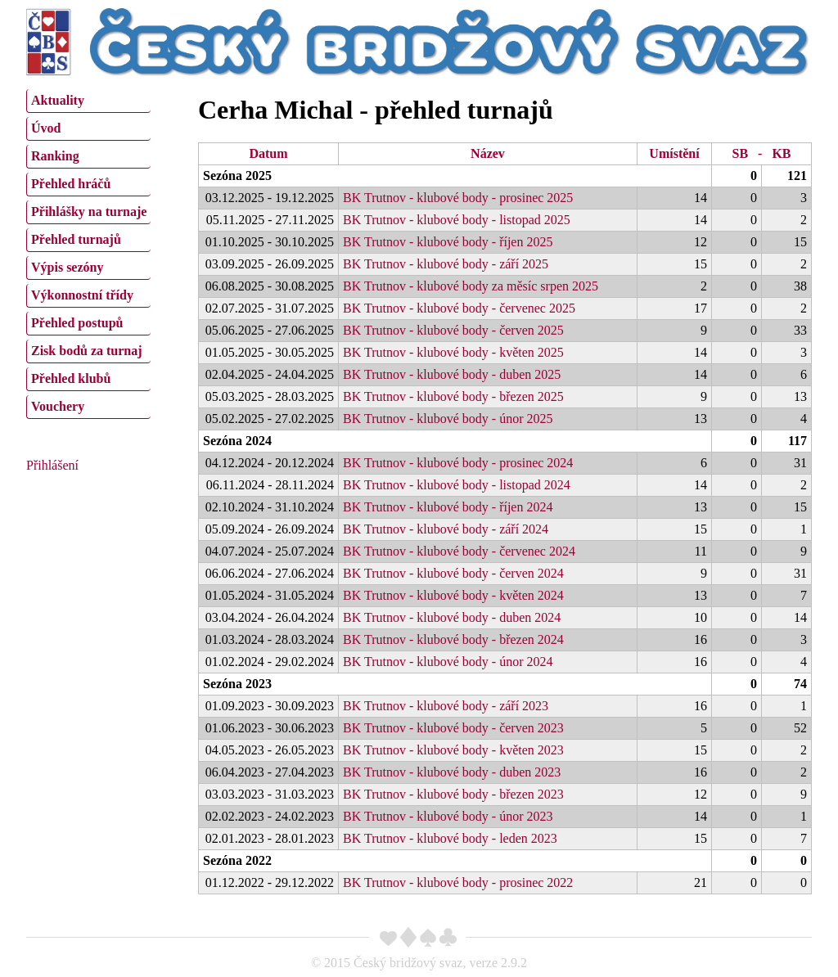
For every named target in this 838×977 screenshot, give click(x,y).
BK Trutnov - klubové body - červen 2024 (453, 573)
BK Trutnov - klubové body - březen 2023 (453, 794)
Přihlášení (52, 465)
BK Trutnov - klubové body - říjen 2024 (447, 507)
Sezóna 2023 (237, 684)
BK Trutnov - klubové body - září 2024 (445, 529)
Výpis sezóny (67, 267)
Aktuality (57, 100)
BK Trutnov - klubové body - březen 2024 (453, 639)
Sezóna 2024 (237, 441)
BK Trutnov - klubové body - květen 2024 (453, 595)
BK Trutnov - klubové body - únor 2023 (447, 816)
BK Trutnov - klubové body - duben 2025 (452, 374)
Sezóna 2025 (237, 175)
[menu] (88, 252)
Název (488, 153)
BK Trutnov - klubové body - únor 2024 (447, 662)
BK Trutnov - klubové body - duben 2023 (452, 772)
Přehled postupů (77, 323)
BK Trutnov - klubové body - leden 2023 (450, 838)
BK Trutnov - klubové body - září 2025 (445, 264)
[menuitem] (88, 101)
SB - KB (761, 153)
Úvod (46, 128)
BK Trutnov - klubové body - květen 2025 (453, 352)
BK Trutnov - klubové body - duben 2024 (452, 617)
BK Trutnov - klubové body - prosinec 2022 (458, 882)
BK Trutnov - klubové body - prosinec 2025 (458, 198)
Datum (268, 153)
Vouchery (57, 406)
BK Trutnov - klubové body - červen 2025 (453, 330)
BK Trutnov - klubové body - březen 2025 (453, 396)
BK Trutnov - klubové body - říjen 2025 (447, 242)
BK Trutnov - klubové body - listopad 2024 (456, 485)
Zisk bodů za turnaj (86, 351)
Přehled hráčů (70, 184)
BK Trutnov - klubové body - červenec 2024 (459, 551)
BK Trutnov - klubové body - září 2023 (445, 706)
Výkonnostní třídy (82, 295)
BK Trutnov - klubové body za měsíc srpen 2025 (470, 286)
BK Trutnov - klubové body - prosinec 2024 (458, 463)
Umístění (674, 153)
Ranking (55, 156)
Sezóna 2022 (237, 860)
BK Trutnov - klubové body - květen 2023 (453, 750)
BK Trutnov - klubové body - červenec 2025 (459, 308)
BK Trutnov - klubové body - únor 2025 (447, 418)
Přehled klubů (70, 378)
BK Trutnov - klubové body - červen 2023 (453, 728)
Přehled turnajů (76, 239)
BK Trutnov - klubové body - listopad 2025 (456, 220)
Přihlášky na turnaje (88, 211)
